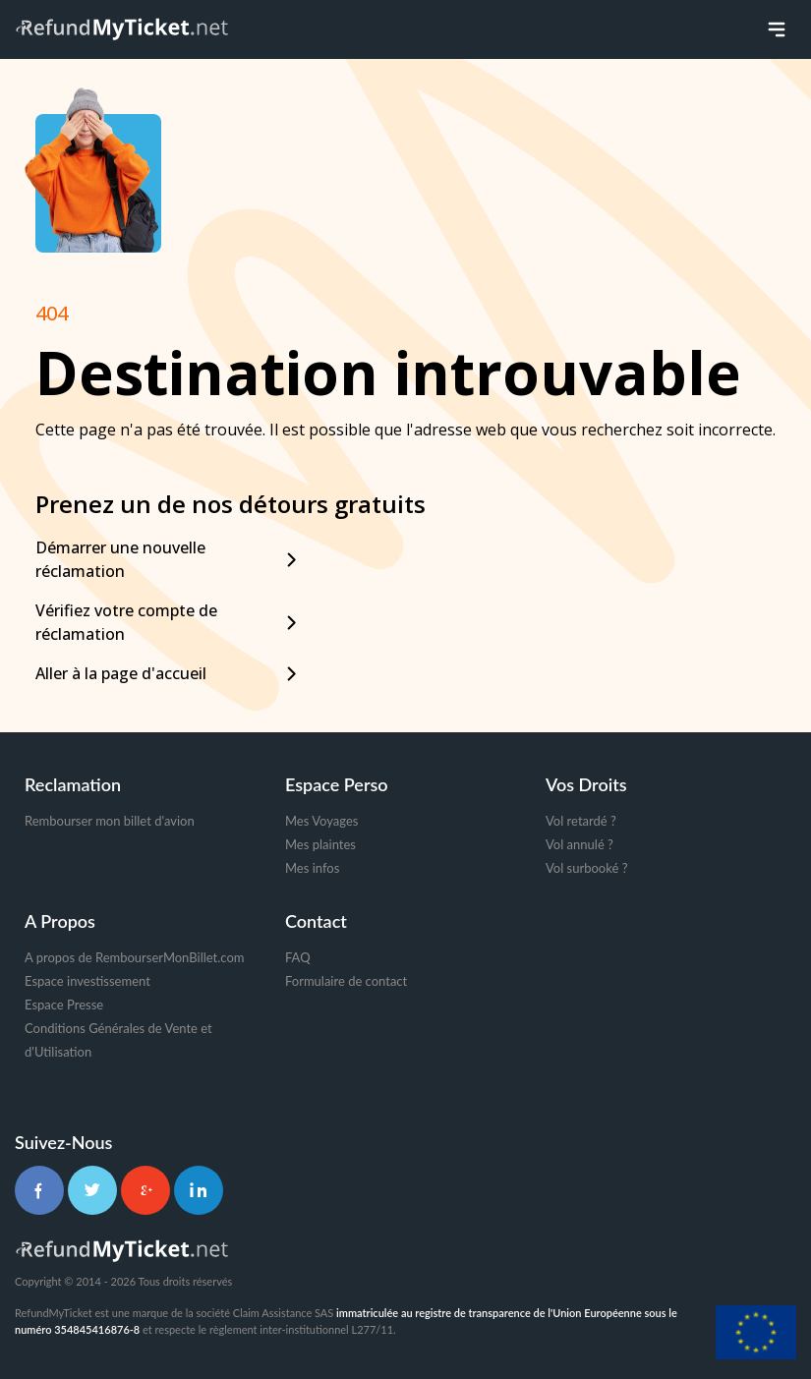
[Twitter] (92, 1190)
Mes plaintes (320, 844)
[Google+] (145, 1190)
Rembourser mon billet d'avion (110, 821)
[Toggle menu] (776, 29)
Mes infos (312, 868)
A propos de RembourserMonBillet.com (134, 957)
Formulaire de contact (346, 981)
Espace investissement (87, 981)
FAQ (298, 957)
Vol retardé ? (581, 821)
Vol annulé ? (579, 844)
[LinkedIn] (198, 1190)
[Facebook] (39, 1190)
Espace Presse (64, 1004)
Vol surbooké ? (586, 868)
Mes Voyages (321, 821)
